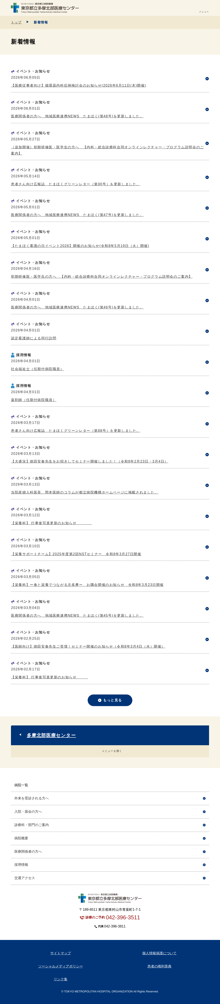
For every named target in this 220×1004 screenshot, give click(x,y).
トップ (16, 22)
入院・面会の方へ (28, 811)
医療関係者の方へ (28, 851)
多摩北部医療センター (51, 735)
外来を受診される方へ (31, 798)
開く (204, 785)
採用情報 (21, 864)
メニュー (204, 12)
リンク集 (60, 979)
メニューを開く (112, 751)
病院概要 (21, 838)
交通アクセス (24, 878)
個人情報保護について (159, 953)
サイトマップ (60, 953)
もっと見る (112, 700)
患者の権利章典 (159, 966)
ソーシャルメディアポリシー (60, 966)
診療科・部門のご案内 (31, 825)
